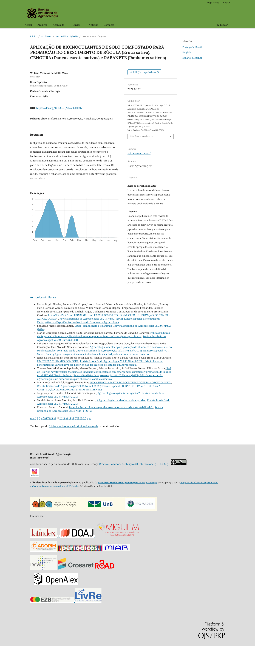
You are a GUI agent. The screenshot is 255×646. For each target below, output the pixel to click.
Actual (28, 24)
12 (61, 418)
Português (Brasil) (192, 47)
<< (31, 418)
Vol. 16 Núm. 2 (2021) (67, 36)
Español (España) (192, 57)
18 (78, 418)
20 (84, 418)
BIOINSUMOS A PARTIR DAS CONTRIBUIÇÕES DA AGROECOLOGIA (130, 382)
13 (64, 418)
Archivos (42, 24)
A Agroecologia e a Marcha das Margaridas (121, 400)
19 (81, 418)
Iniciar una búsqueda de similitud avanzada (73, 426)
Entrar (226, 2)
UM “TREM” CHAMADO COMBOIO (58, 361)
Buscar (222, 24)
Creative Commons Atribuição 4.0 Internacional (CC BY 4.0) (135, 464)
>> (90, 418)
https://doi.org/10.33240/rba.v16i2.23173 (59, 108)
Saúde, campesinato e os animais (94, 325)
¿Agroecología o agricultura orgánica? (118, 393)
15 (70, 418)
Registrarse (213, 2)
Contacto (109, 24)
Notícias (93, 24)
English (186, 52)
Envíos (77, 24)
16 (73, 418)
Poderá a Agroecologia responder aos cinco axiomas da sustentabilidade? (111, 407)
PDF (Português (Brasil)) (145, 72)
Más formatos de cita (141, 136)
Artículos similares (43, 297)
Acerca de (59, 24)
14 (67, 418)
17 (75, 418)
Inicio (33, 36)
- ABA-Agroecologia (147, 482)
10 (54, 418)
